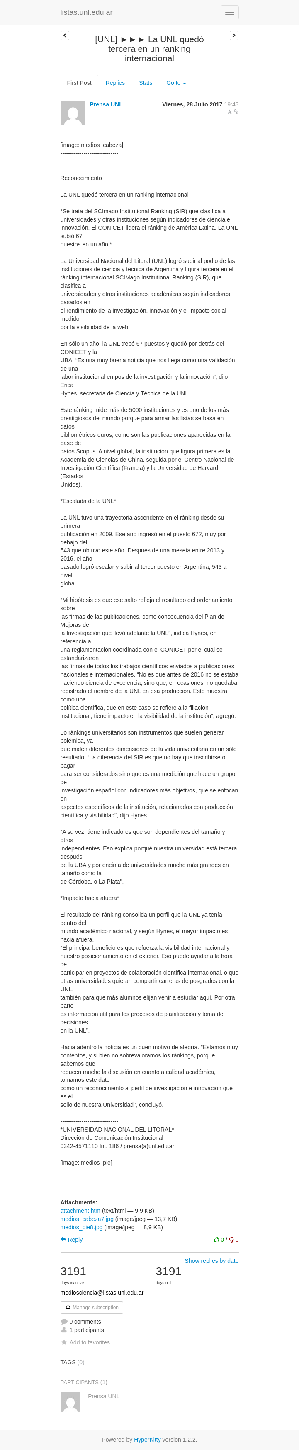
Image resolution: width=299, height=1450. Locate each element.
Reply (72, 1239)
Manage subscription (92, 1307)
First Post (79, 82)
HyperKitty (147, 1439)
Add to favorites (85, 1342)
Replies (115, 82)
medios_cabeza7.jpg (87, 1219)
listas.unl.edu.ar (87, 12)
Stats (145, 82)
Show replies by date (212, 1260)
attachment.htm (81, 1210)
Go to (176, 82)
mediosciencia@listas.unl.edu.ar (102, 1292)
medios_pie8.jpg (82, 1227)
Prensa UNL (106, 104)
